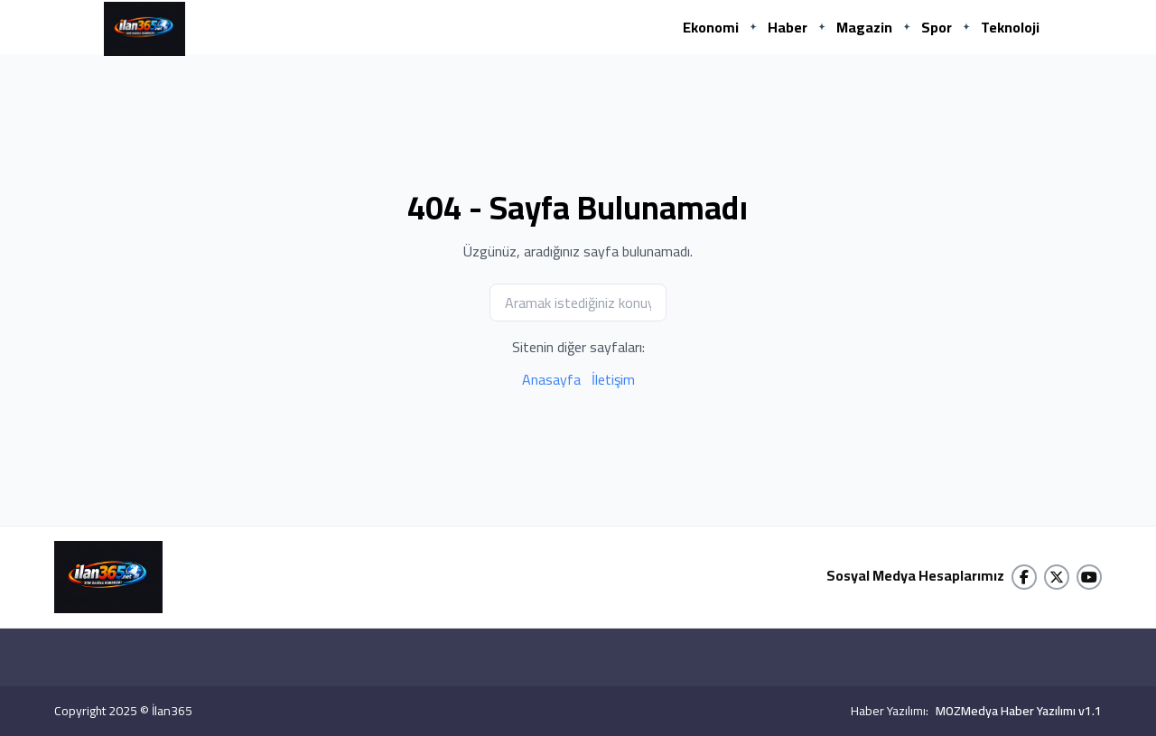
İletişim (613, 379)
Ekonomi (711, 27)
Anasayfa (551, 379)
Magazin (864, 27)
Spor (936, 27)
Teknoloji (1010, 27)
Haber (787, 27)
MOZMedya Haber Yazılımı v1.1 (1019, 710)
